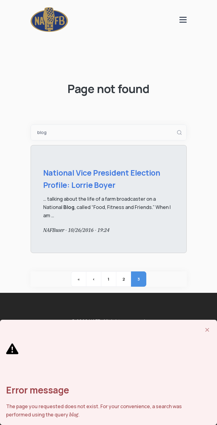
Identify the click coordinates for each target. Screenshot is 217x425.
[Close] (207, 330)
